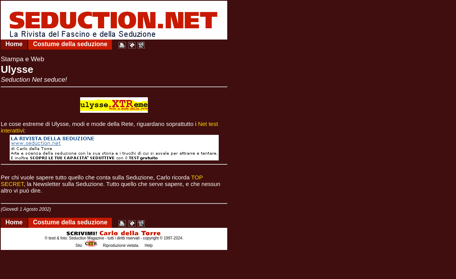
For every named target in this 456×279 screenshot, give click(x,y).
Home (13, 44)
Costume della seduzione (70, 44)
